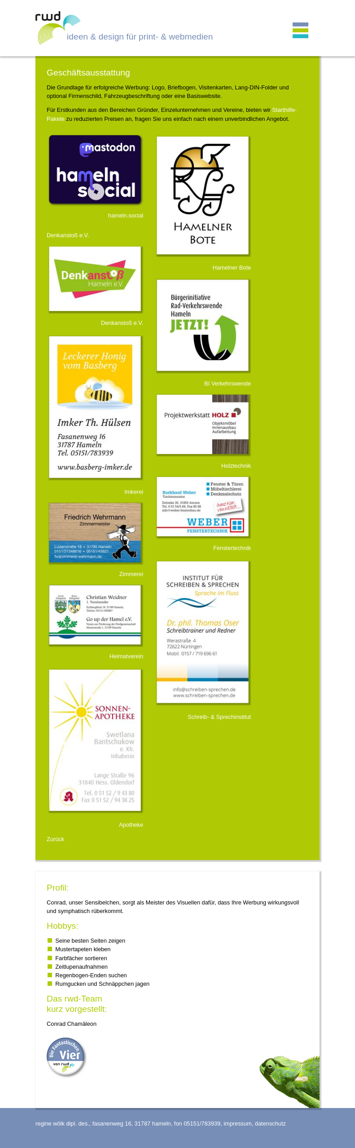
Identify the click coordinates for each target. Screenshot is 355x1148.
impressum (238, 1123)
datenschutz (270, 1123)
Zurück (55, 839)
